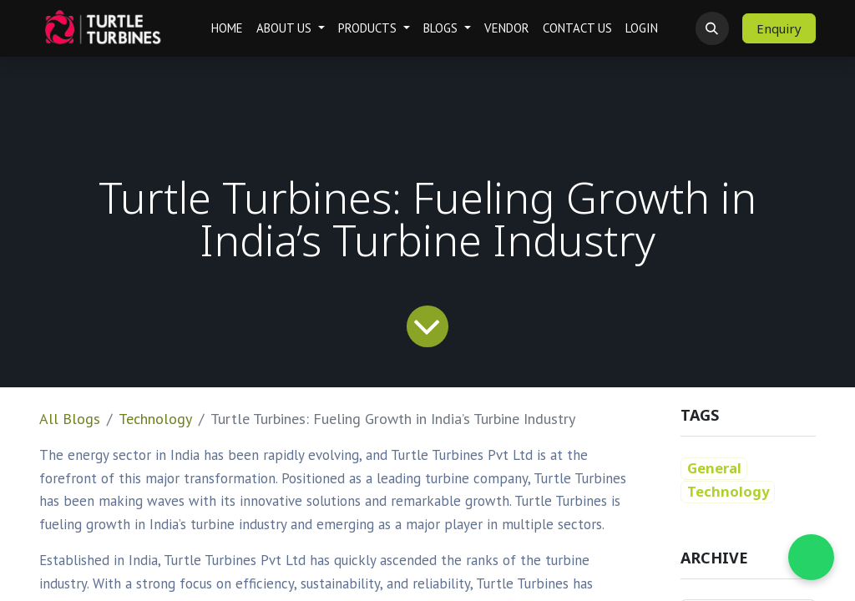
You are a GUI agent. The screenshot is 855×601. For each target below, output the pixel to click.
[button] (712, 28)
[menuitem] (227, 29)
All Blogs (69, 418)
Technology (155, 418)
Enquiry (779, 28)
